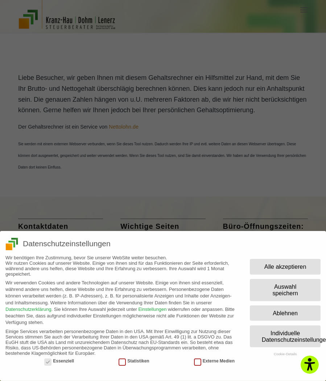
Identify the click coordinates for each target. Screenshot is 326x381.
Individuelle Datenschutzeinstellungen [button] (291, 333)
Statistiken (134, 357)
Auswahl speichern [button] (285, 286)
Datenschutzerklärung (28, 306)
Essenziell (59, 357)
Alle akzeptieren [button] (285, 263)
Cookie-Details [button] (285, 351)
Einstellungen (152, 306)
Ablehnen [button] (285, 310)
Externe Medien (214, 357)
